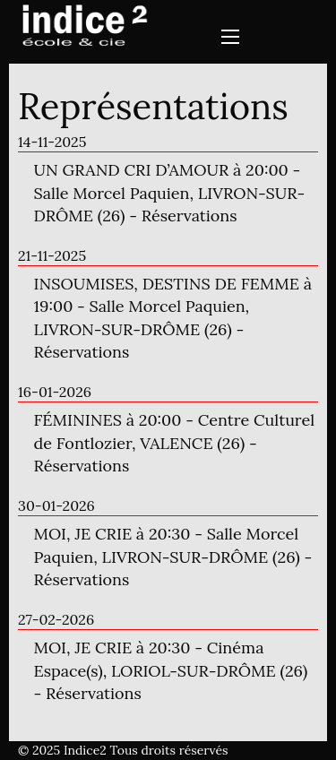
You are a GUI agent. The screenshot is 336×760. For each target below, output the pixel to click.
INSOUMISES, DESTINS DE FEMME (166, 283)
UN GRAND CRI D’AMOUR (131, 170)
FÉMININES (78, 420)
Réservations (189, 215)
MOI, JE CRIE (83, 533)
